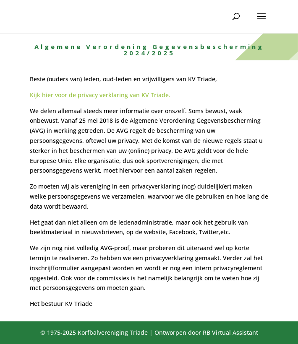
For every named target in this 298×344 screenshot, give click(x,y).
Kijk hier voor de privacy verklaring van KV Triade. (100, 95)
